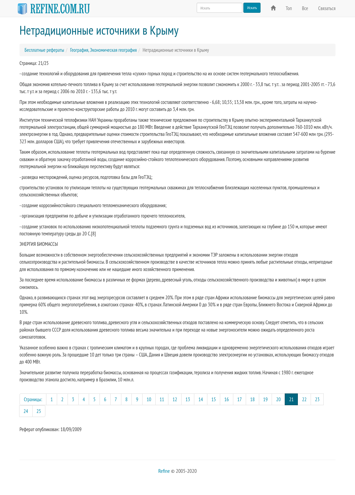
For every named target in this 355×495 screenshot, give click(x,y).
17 (239, 399)
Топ (289, 8)
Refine (164, 470)
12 (174, 399)
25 (39, 411)
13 (188, 399)
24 (26, 411)
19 (265, 399)
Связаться (327, 8)
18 (252, 399)
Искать (252, 7)
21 (293, 399)
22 (304, 399)
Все (305, 8)
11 (162, 399)
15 (213, 399)
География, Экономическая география (103, 50)
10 (149, 399)
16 (226, 399)
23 (317, 399)
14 (200, 399)
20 (278, 399)
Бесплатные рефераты (44, 50)
